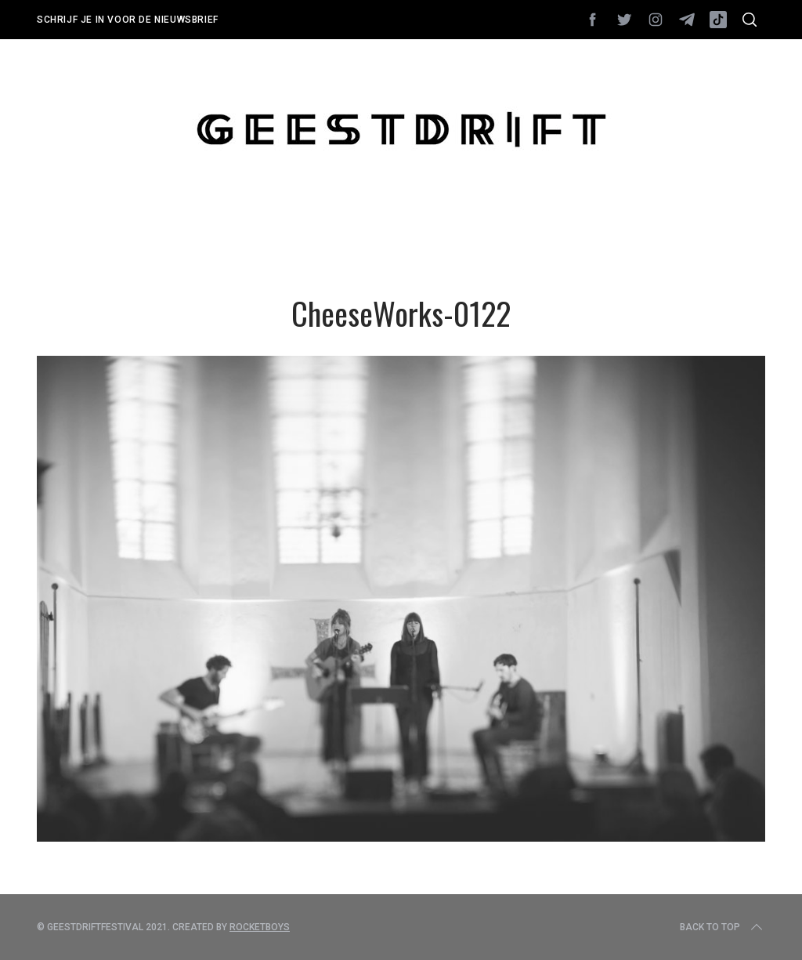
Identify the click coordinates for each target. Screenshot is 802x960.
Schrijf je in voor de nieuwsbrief (128, 19)
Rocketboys (259, 927)
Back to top (722, 927)
